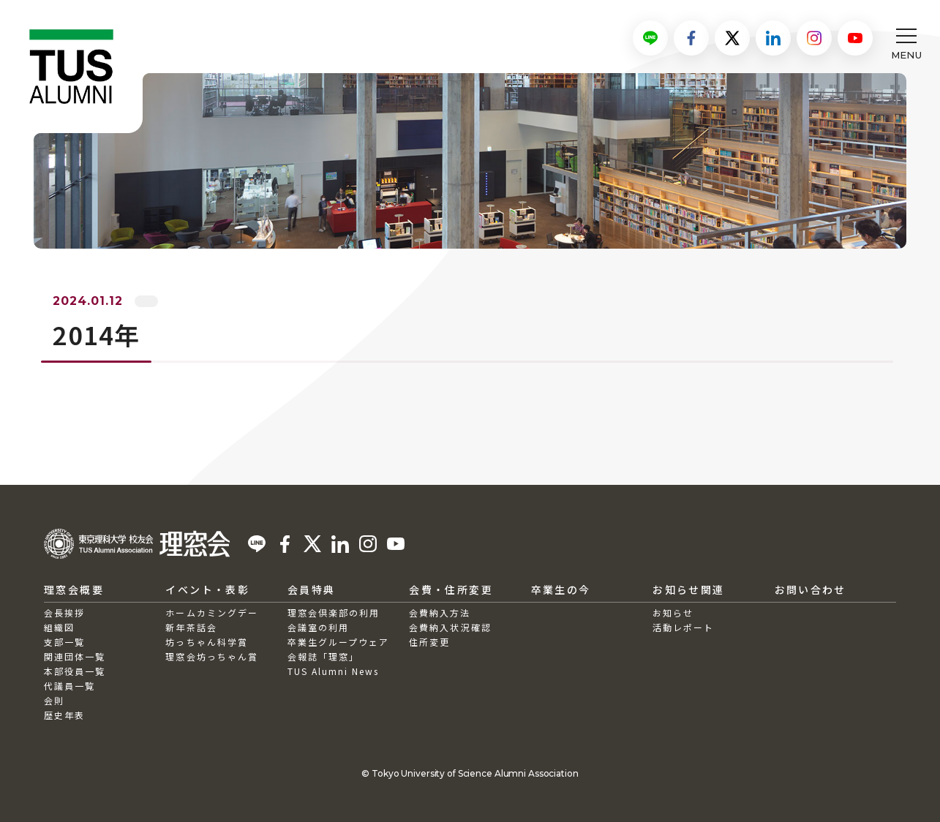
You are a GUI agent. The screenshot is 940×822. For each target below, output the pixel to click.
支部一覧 (64, 642)
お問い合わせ (810, 589)
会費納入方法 (439, 612)
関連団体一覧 (74, 656)
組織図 (59, 627)
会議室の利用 (318, 627)
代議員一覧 (69, 685)
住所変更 (429, 642)
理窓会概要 (74, 589)
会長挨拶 (64, 612)
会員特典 (311, 589)
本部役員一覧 (74, 671)
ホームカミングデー (211, 612)
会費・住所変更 (451, 589)
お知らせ (673, 612)
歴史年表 (64, 715)
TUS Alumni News (333, 671)
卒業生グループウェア (338, 642)
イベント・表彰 (207, 589)
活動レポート (683, 627)
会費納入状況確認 (450, 627)
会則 (54, 700)
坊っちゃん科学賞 (206, 642)
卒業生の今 (561, 589)
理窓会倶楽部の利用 (333, 612)
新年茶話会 (191, 627)
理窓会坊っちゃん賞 (211, 656)
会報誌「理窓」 (323, 656)
